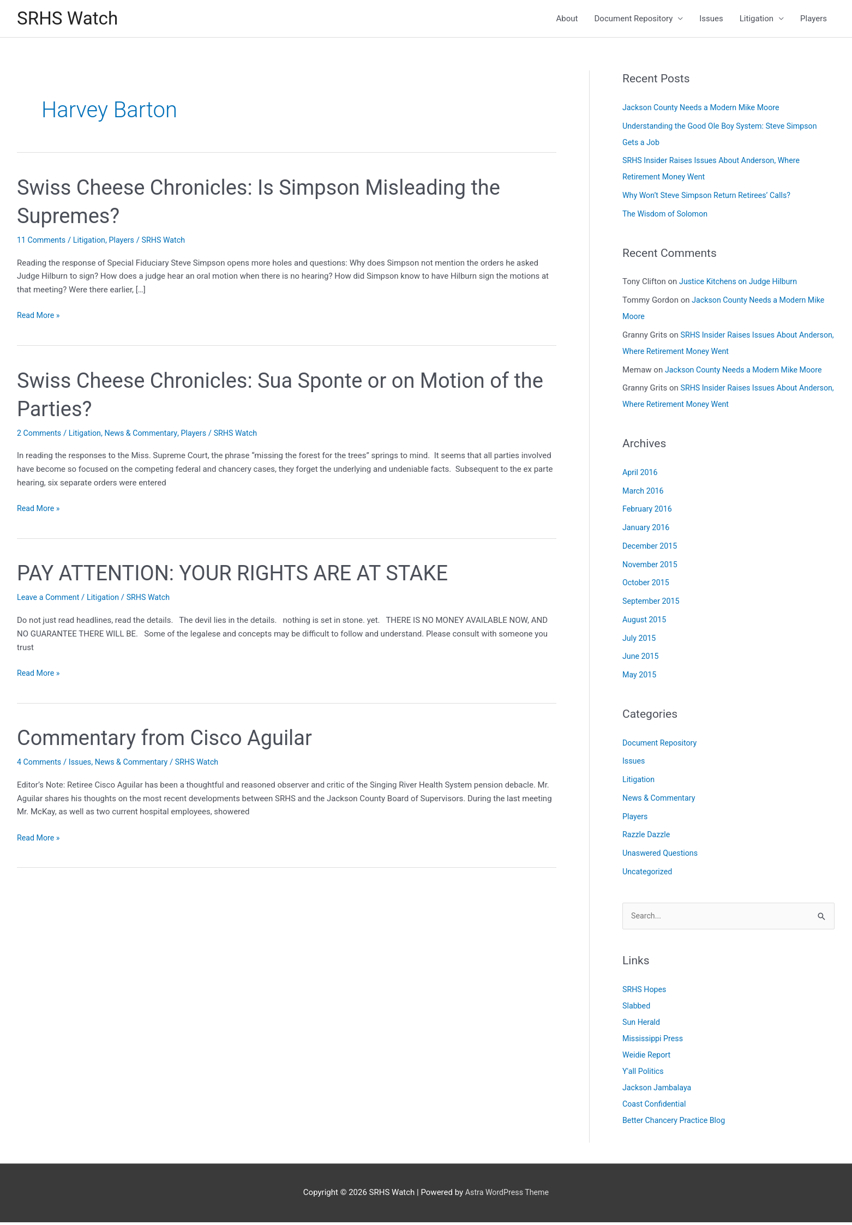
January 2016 (647, 530)
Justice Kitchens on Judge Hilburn (741, 284)
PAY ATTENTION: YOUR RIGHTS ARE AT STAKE (244, 575)
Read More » (39, 318)
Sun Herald (642, 1025)
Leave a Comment (50, 599)
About (567, 20)
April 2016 (640, 474)
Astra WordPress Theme (507, 1195)
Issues (711, 20)
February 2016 (648, 511)
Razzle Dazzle (647, 837)
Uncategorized (648, 874)
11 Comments (42, 242)
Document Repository (634, 20)
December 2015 (651, 548)
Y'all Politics (644, 1074)
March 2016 (644, 492)
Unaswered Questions (662, 855)
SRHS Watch (70, 19)
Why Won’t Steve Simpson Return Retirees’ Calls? (711, 197)
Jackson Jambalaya (658, 1090)
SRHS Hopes (645, 992)
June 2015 (641, 658)
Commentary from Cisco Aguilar (172, 740)
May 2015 (640, 677)
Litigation (756, 20)
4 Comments (40, 764)
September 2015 (652, 603)
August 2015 (645, 622)
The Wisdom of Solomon (667, 216)
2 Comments (40, 435)
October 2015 (646, 585)
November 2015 (651, 566)
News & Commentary (147, 435)
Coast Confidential (655, 1107)
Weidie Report (647, 1057)
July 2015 (640, 640)
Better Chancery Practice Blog (676, 1123)
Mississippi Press (654, 1041)
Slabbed (637, 1008)
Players (813, 20)
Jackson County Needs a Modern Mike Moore (705, 110)
